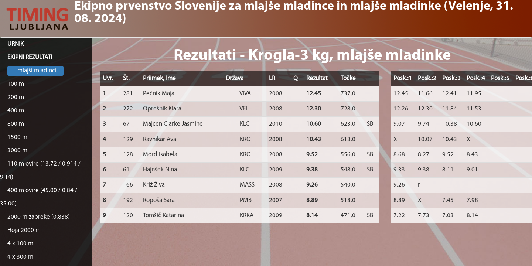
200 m (15, 97)
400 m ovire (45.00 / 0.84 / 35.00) (38, 197)
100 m (15, 84)
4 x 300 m (20, 257)
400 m (15, 111)
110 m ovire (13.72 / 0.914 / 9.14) (40, 170)
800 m (15, 124)
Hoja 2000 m (24, 230)
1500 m (17, 137)
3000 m (17, 150)
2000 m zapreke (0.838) (38, 217)
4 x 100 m (20, 244)
